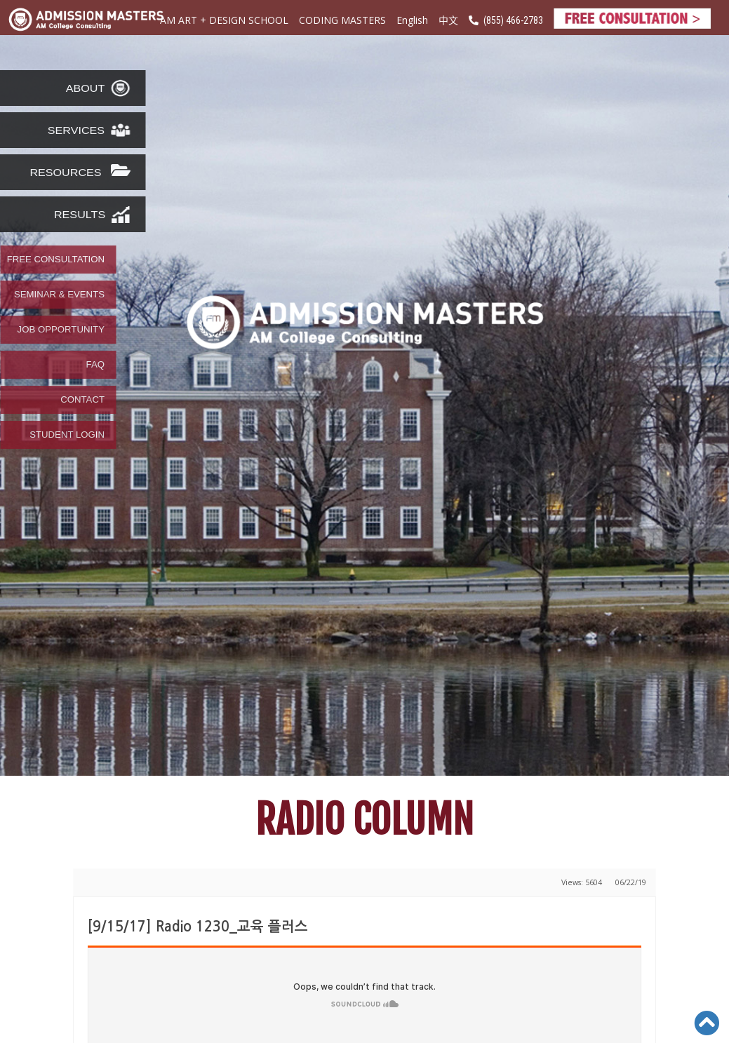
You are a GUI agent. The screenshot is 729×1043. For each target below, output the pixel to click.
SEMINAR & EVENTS (59, 295)
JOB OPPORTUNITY (61, 330)
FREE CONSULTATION (56, 259)
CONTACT (82, 400)
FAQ (95, 365)
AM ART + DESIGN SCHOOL (224, 20)
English (412, 20)
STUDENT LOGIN (67, 435)
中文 (448, 20)
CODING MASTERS (342, 20)
